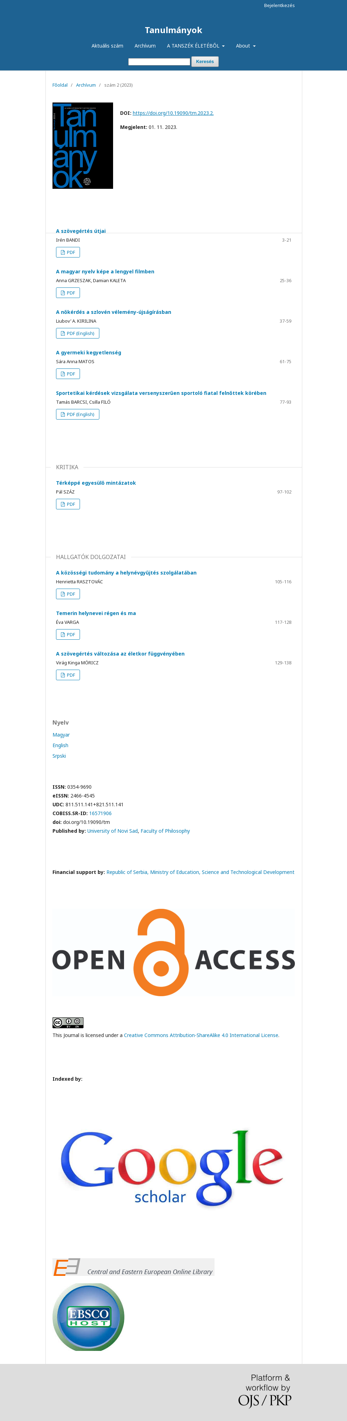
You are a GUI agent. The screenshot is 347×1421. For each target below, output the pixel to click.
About (244, 45)
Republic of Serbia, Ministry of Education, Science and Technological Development (200, 872)
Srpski (59, 755)
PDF (70, 252)
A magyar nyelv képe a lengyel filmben (105, 271)
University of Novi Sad (112, 830)
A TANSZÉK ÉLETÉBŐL (194, 45)
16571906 (100, 813)
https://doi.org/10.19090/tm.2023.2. (173, 113)
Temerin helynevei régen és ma (96, 613)
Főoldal (60, 85)
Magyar (61, 734)
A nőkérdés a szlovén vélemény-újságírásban (113, 312)
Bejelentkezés (279, 5)
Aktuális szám (107, 45)
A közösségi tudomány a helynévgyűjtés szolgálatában (126, 572)
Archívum (145, 45)
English (60, 745)
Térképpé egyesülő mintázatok (96, 482)
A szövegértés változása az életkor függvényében (120, 653)
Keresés (205, 61)
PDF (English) (80, 333)
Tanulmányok (173, 30)
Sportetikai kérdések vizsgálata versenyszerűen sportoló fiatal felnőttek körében (161, 393)
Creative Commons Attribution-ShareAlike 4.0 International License (201, 1035)
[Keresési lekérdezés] (159, 62)
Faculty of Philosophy (165, 830)
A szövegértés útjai (81, 231)
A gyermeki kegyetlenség (88, 352)
